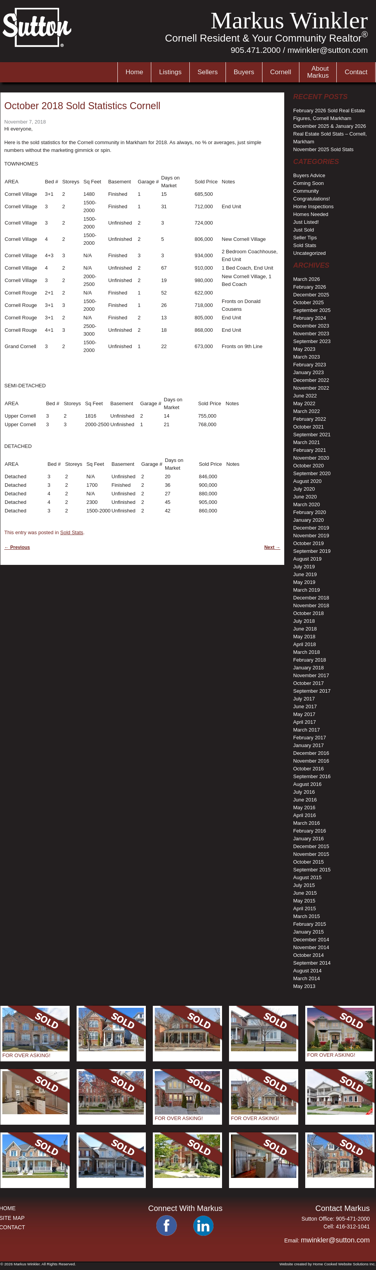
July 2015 (304, 885)
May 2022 (304, 403)
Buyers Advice (309, 175)
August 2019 (307, 559)
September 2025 (312, 310)
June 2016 (305, 800)
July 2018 (304, 621)
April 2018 (304, 644)
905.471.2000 (255, 49)
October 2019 (308, 543)
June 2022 (305, 396)
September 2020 (312, 473)
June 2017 (305, 706)
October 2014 (308, 955)
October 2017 (308, 683)
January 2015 (308, 932)
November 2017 (311, 675)
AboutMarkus (318, 72)
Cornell (280, 72)
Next (272, 547)
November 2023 (311, 333)
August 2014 (307, 971)
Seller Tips (305, 237)
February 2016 (309, 831)
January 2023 (308, 372)
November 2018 (311, 605)
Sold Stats (71, 532)
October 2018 (308, 613)
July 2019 (304, 567)
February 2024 (309, 318)
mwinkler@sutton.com (327, 49)
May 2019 (304, 582)
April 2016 (304, 815)
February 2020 (309, 512)
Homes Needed (310, 214)
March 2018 (306, 652)
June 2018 (305, 629)
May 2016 (304, 807)
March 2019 (306, 590)
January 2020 (308, 520)
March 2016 (306, 823)
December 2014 (311, 939)
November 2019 (311, 535)
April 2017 (304, 722)
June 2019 (305, 574)
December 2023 (311, 326)
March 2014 (306, 978)
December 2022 (311, 380)
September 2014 (312, 963)
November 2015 (311, 854)
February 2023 (309, 365)
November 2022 (311, 388)
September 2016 (312, 776)
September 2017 (312, 691)
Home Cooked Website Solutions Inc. (344, 1264)
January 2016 (308, 838)
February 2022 (309, 419)
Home (134, 72)
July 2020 (304, 489)
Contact (356, 72)
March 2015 (306, 916)
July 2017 (304, 699)
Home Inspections (313, 206)
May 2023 (304, 349)
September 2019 (312, 551)
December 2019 (311, 528)
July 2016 (304, 792)
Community (306, 191)
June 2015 (305, 893)
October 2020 (308, 466)
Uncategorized (309, 253)
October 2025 (308, 302)
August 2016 (307, 784)
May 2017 (304, 714)
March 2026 (306, 279)
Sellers (208, 72)
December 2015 (311, 846)
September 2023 (312, 341)
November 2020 (311, 458)
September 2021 (312, 434)
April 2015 (304, 908)
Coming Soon (308, 183)
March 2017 (306, 730)
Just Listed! (306, 222)
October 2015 (308, 862)
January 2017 (308, 745)
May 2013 (304, 986)
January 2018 (308, 668)
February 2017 (309, 737)
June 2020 (305, 497)
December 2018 (311, 598)
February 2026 (309, 287)
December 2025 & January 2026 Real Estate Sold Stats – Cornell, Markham (330, 134)
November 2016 (311, 761)
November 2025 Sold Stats (323, 149)
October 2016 (308, 769)
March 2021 (306, 442)
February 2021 (309, 450)
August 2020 (307, 481)
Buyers (244, 72)
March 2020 (306, 504)
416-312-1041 (353, 1226)
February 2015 (309, 924)
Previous (17, 547)
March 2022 (306, 411)
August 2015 (307, 877)
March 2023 (306, 357)
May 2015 (304, 901)
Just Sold (303, 230)
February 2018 (309, 660)
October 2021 (308, 427)
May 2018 (304, 636)
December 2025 (311, 295)
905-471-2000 (353, 1219)
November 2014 (311, 947)
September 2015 (312, 870)
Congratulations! (311, 199)
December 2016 (311, 753)
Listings (170, 72)
